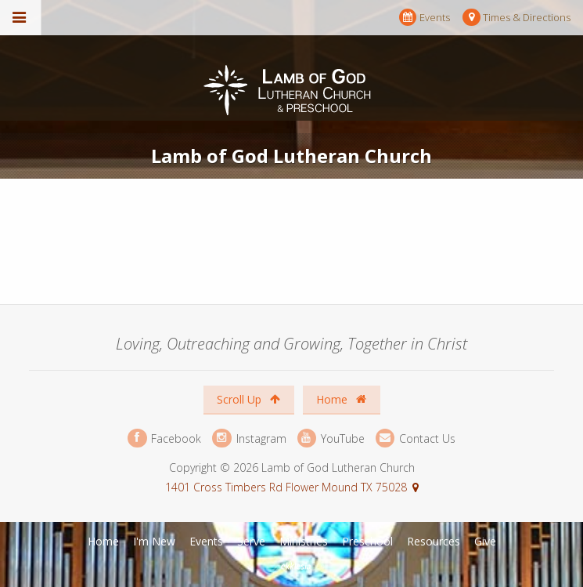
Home (341, 399)
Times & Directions (516, 18)
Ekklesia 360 (293, 566)
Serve (251, 541)
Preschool (367, 541)
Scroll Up (248, 399)
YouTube (331, 438)
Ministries (303, 541)
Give (485, 541)
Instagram (249, 438)
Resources (433, 541)
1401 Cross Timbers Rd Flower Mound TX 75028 (286, 487)
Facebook (164, 438)
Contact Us (415, 438)
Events (424, 18)
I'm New (154, 541)
